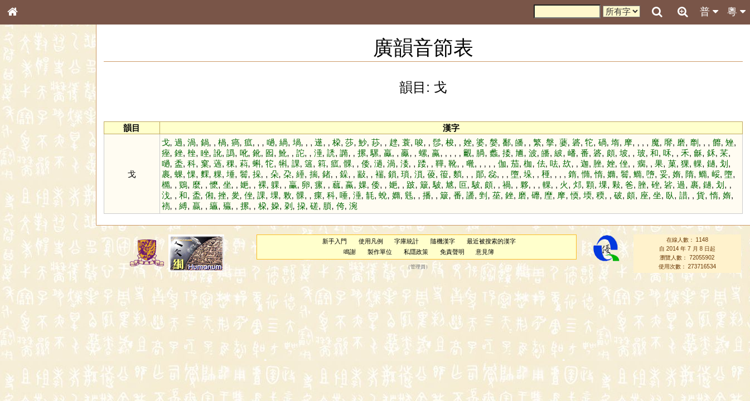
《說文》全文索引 (40, 342)
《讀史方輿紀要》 (40, 352)
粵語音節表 (30, 218)
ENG (49, 123)
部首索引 (27, 149)
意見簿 (485, 251)
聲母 (22, 293)
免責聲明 (452, 251)
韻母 (38, 293)
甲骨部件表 (30, 169)
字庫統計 (406, 241)
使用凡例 (371, 241)
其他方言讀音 (34, 313)
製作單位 (379, 251)
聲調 (53, 293)
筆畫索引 (27, 159)
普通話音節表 (34, 303)
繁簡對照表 (30, 372)
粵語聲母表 (30, 228)
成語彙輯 (27, 362)
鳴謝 (349, 251)
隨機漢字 (442, 241)
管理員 (417, 267)
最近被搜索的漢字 (491, 241)
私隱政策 (416, 251)
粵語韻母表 (30, 239)
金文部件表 (30, 179)
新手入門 (334, 241)
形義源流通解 (34, 189)
